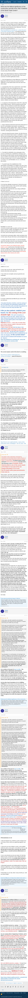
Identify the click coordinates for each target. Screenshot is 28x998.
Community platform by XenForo (11, 996)
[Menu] (2, 1)
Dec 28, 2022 (20, 443)
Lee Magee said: (5, 367)
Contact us (3, 992)
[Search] (26, 1)
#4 (26, 364)
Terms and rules (9, 992)
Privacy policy (16, 992)
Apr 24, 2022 (17, 669)
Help (21, 992)
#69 (25, 443)
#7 (26, 615)
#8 (26, 714)
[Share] (25, 20)
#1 (26, 20)
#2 (26, 264)
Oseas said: (4, 454)
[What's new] (23, 1)
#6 (26, 541)
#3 (26, 349)
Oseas (3, 12)
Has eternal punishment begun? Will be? (10, 598)
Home (24, 992)
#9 (26, 894)
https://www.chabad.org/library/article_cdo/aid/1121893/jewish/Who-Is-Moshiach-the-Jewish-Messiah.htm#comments (14, 979)
